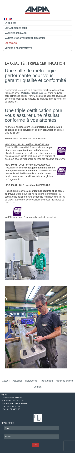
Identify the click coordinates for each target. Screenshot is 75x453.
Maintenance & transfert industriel (25, 38)
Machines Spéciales (15, 33)
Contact (37, 386)
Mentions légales (64, 380)
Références (31, 380)
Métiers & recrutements (18, 48)
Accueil (6, 380)
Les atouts (11, 43)
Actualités (17, 380)
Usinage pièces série (16, 28)
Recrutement (46, 380)
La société (10, 23)
